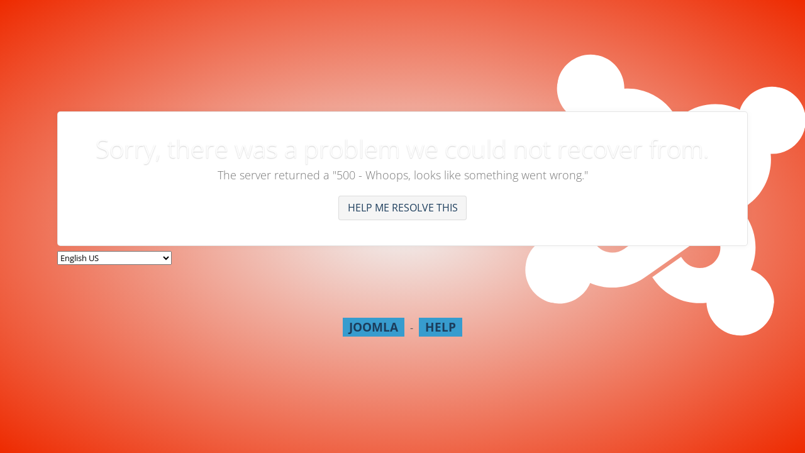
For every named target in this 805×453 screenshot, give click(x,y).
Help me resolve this (403, 208)
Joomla (373, 326)
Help (440, 326)
